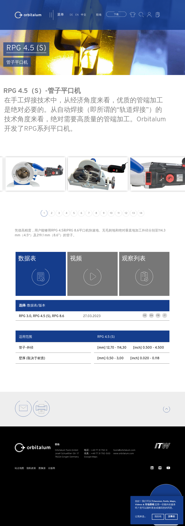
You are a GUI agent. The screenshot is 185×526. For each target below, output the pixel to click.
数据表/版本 (32, 305)
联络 (99, 15)
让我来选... (140, 516)
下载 (116, 14)
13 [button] (133, 213)
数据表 (33, 270)
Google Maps (90, 457)
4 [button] (66, 213)
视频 (85, 270)
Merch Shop (133, 14)
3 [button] (59, 213)
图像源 (42, 468)
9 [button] (104, 213)
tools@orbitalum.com (124, 450)
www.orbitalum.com (123, 453)
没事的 (171, 516)
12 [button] (126, 213)
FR (158, 315)
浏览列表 (158, 14)
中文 (83, 15)
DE (71, 15)
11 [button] (119, 213)
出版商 (51, 468)
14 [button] (141, 213)
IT (165, 315)
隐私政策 (31, 468)
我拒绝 (158, 516)
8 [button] (96, 213)
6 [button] (81, 213)
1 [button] (44, 213)
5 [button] (74, 213)
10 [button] (111, 213)
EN (77, 15)
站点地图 (19, 468)
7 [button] (89, 213)
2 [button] (51, 213)
